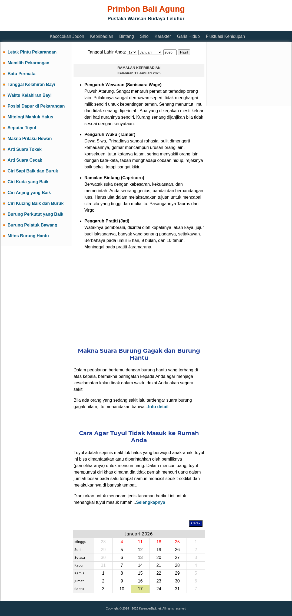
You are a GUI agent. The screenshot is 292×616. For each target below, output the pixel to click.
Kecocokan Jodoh (67, 36)
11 (140, 542)
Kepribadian (101, 36)
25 (177, 542)
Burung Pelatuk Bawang (32, 225)
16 (140, 581)
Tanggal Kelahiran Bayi (31, 84)
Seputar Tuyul (22, 127)
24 (158, 589)
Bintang (126, 36)
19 (158, 549)
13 (140, 557)
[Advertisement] (139, 295)
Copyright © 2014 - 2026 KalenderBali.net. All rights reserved (146, 608)
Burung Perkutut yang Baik (35, 214)
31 (103, 565)
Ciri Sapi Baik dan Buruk (33, 171)
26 (177, 549)
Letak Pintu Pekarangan (32, 52)
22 (158, 573)
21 (158, 565)
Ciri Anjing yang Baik (29, 192)
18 (158, 542)
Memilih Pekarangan (28, 63)
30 (103, 557)
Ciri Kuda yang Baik (28, 181)
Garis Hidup (188, 36)
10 (121, 589)
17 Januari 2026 (147, 73)
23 (158, 581)
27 (177, 557)
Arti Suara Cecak (25, 160)
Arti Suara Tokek (25, 149)
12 (140, 549)
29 (103, 549)
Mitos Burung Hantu (28, 236)
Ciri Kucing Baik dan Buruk (36, 203)
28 (103, 542)
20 (158, 557)
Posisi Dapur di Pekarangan (36, 106)
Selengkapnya (150, 502)
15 (140, 573)
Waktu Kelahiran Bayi (30, 95)
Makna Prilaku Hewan (30, 138)
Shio (144, 36)
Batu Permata (21, 73)
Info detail (158, 406)
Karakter (163, 36)
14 (140, 565)
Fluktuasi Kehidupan (225, 36)
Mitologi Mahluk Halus (30, 117)
